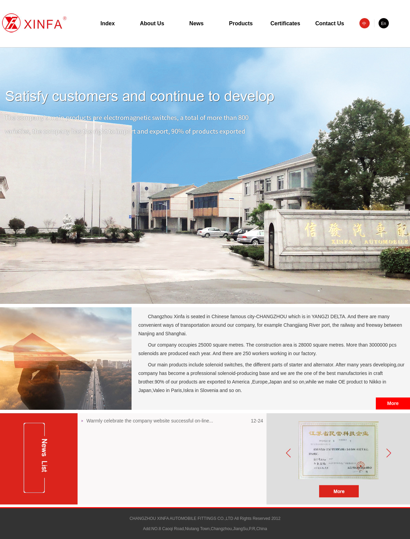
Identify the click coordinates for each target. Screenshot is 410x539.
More (392, 403)
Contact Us (329, 23)
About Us (152, 23)
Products (240, 23)
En (383, 23)
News (196, 23)
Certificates (285, 23)
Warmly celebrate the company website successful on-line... (149, 420)
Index (107, 23)
